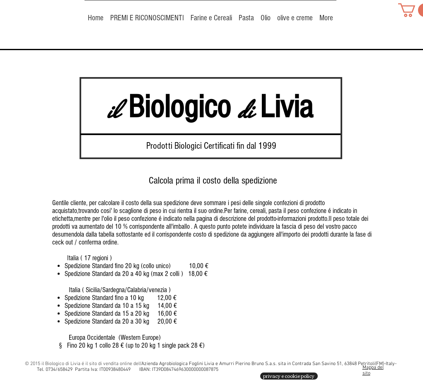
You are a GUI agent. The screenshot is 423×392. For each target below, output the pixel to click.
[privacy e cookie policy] (289, 376)
